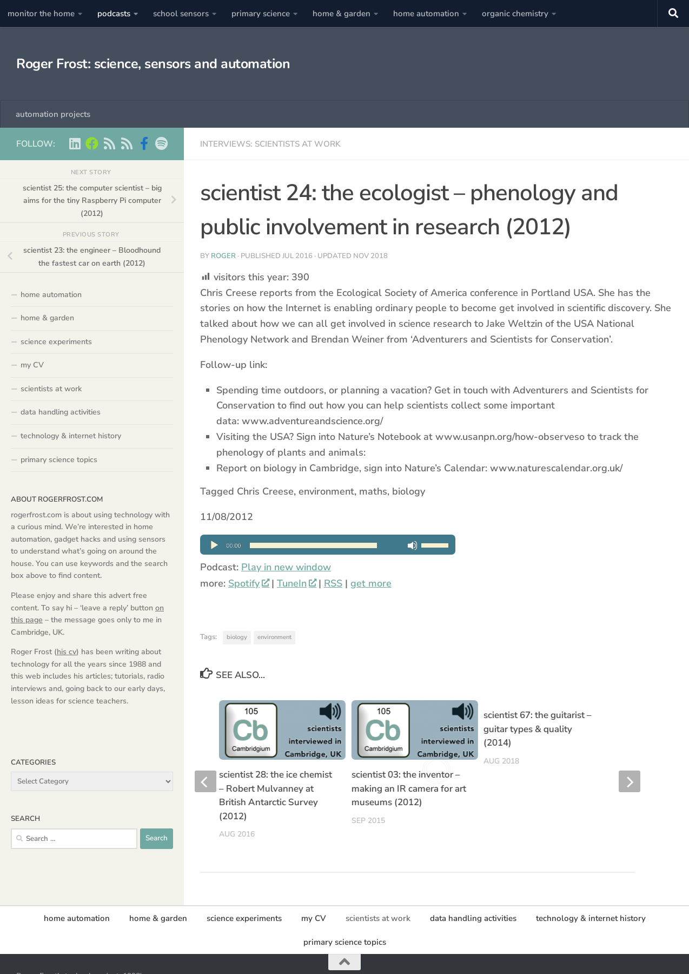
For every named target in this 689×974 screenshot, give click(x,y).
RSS (333, 583)
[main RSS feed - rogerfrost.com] (126, 143)
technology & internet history (71, 436)
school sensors (181, 13)
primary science (260, 13)
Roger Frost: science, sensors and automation (153, 64)
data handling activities (61, 412)
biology (237, 637)
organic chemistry (515, 13)
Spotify (248, 583)
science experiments (56, 342)
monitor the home (41, 13)
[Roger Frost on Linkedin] (74, 143)
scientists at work (51, 389)
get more (371, 583)
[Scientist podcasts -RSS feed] (109, 143)
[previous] (205, 771)
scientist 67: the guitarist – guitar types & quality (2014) (537, 729)
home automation (426, 13)
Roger (223, 256)
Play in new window (286, 567)
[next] (629, 771)
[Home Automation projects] (91, 143)
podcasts (113, 13)
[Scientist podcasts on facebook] (143, 143)
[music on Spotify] (161, 143)
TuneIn (296, 583)
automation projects (53, 114)
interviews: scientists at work (270, 144)
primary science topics (59, 460)
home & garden (341, 13)
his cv (66, 652)
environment (274, 637)
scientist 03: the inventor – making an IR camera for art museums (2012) (409, 788)
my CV (32, 365)
